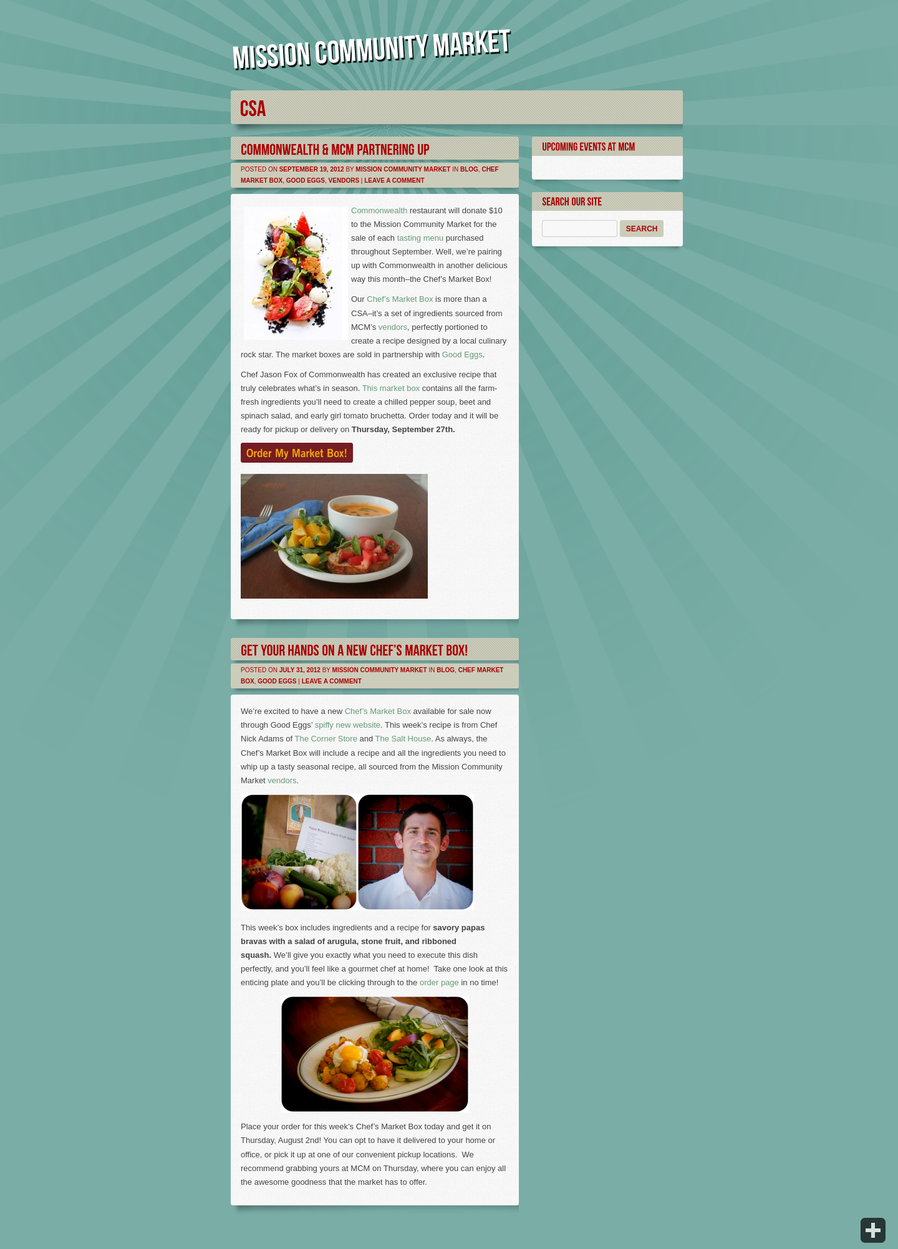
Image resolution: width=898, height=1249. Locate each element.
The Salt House (403, 738)
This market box (391, 388)
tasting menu (420, 238)
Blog (469, 169)
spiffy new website (347, 725)
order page (439, 982)
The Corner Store (325, 738)
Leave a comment (394, 180)
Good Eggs (305, 180)
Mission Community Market (402, 169)
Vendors (344, 180)
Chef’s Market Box (400, 299)
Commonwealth (379, 210)
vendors (393, 327)
